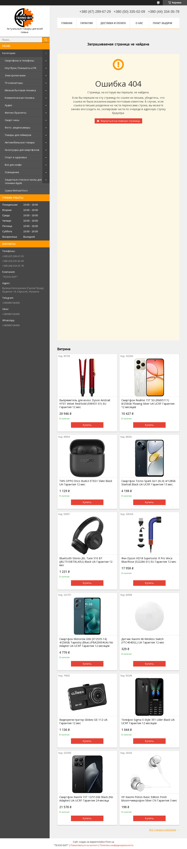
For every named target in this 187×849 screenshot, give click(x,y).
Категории (8, 53)
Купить (87, 425)
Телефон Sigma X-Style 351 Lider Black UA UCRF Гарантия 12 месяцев (148, 721)
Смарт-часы (12, 120)
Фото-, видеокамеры (17, 127)
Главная (66, 23)
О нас (139, 23)
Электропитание (15, 75)
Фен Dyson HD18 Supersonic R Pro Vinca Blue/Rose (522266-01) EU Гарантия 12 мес (148, 560)
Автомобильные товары (20, 142)
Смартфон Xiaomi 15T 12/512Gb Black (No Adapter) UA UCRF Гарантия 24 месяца (86, 798)
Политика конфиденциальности (116, 845)
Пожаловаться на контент (84, 845)
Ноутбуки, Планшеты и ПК (20, 68)
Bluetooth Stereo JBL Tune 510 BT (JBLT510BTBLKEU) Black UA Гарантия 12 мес (85, 562)
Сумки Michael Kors (16, 190)
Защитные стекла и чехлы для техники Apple (23, 181)
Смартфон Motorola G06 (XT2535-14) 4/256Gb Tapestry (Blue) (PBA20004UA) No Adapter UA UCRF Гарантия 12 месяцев (86, 642)
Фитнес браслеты (15, 112)
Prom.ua (110, 842)
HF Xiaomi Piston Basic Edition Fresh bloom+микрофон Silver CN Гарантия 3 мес (149, 798)
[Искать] (46, 40)
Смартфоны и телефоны (19, 60)
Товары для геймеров (18, 135)
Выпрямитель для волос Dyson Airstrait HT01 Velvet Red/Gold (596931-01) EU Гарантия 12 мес (84, 404)
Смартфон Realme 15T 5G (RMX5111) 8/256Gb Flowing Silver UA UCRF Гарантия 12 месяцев (147, 404)
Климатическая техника (19, 97)
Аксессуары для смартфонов (22, 150)
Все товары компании (162, 829)
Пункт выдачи (162, 23)
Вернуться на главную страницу (120, 121)
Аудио (8, 105)
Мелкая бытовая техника (20, 90)
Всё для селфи (13, 164)
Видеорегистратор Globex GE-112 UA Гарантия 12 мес (83, 721)
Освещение (12, 172)
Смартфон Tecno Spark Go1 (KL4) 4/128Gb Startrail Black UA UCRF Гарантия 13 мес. (148, 482)
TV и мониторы (14, 83)
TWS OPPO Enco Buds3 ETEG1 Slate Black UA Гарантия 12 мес (85, 482)
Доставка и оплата (113, 23)
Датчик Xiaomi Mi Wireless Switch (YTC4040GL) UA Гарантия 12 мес (142, 640)
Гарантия (86, 23)
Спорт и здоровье (16, 157)
